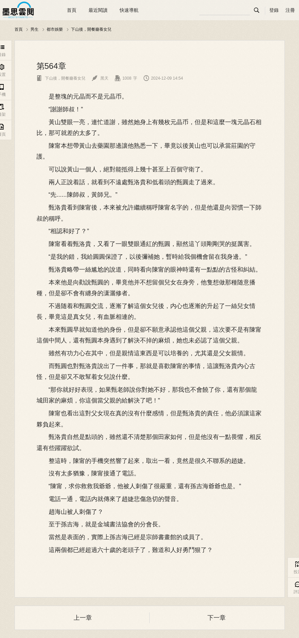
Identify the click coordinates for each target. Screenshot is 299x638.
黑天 (100, 78)
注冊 (290, 10)
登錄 (274, 10)
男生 (34, 29)
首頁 (71, 10)
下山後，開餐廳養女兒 (91, 29)
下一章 (216, 617)
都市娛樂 (55, 29)
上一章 (83, 617)
